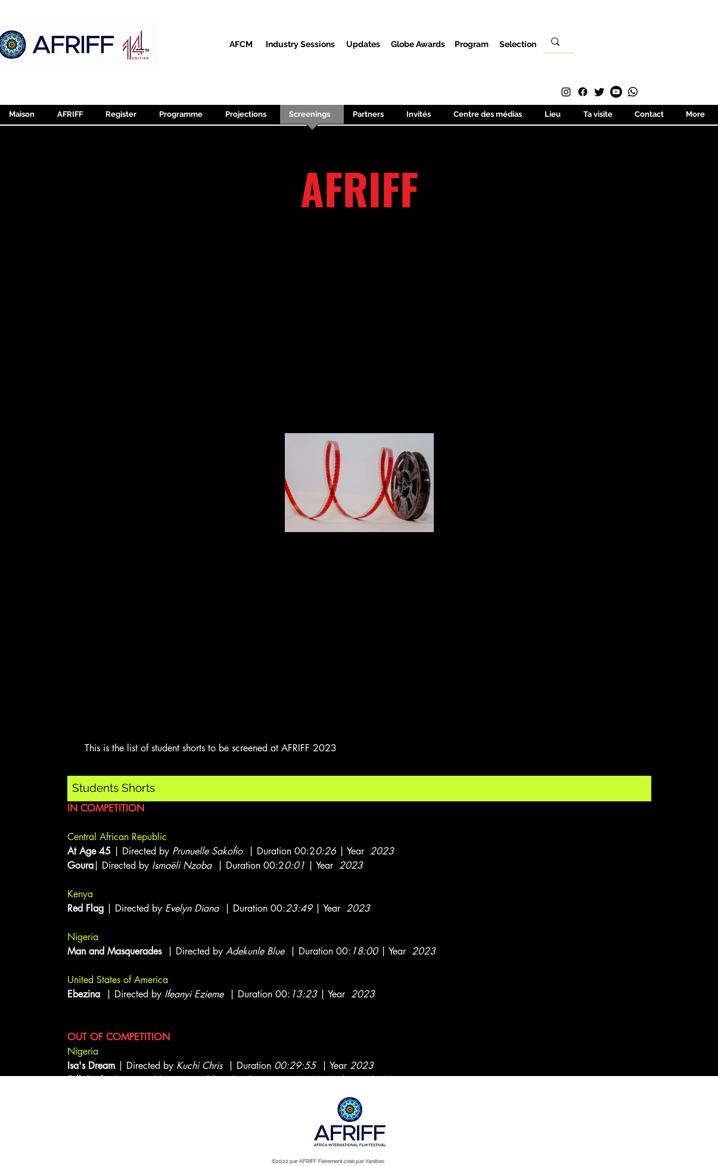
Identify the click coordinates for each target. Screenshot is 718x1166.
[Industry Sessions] (300, 44)
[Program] (471, 44)
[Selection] (518, 44)
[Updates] (363, 44)
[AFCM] (241, 44)
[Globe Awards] (418, 44)
